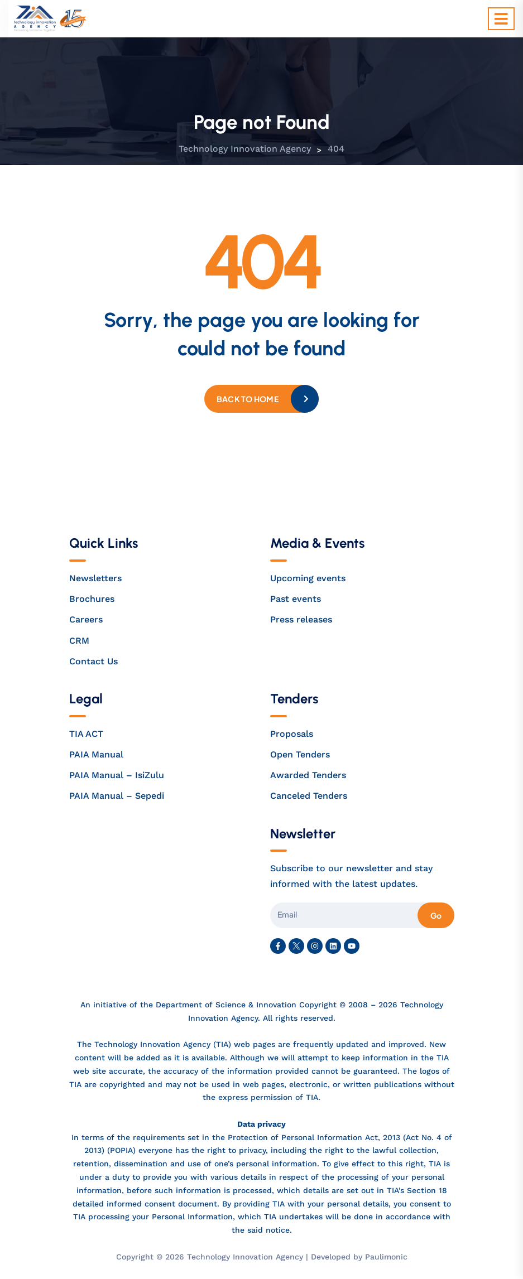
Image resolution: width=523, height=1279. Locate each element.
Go (436, 915)
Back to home (248, 399)
